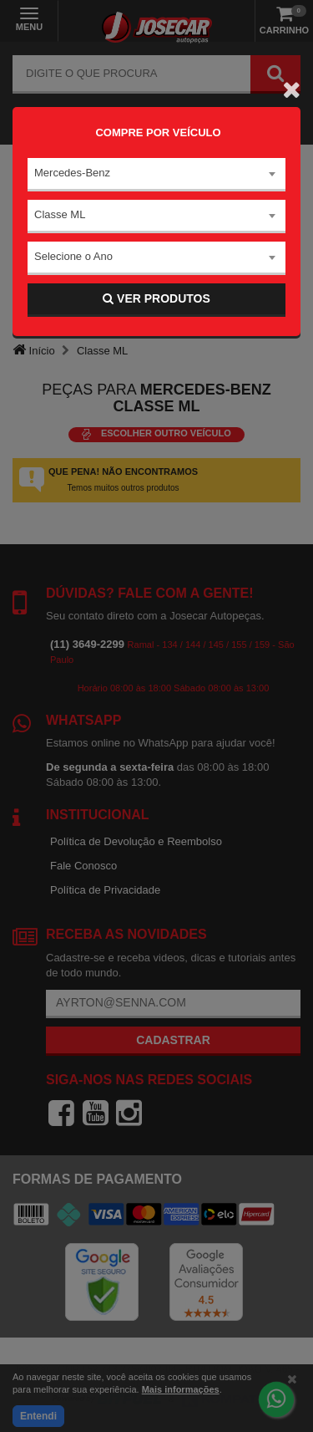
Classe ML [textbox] (59, 214)
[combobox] (156, 174)
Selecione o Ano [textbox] (73, 256)
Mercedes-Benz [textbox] (72, 172)
